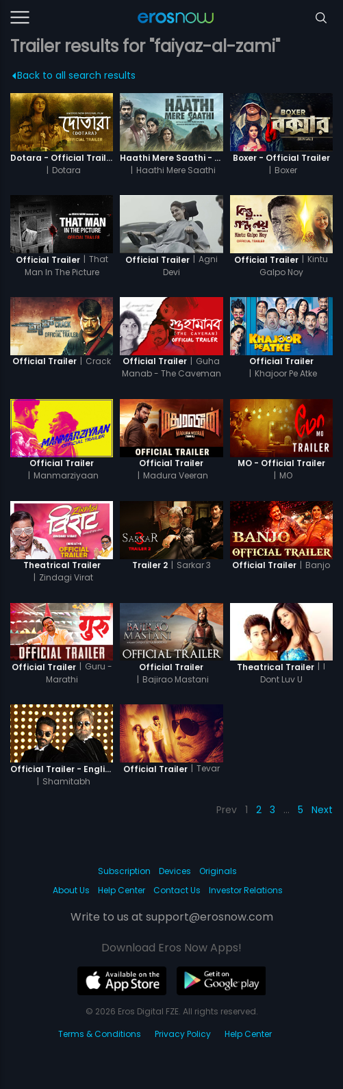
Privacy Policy (183, 1034)
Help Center (121, 890)
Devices (175, 871)
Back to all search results (74, 75)
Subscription (124, 871)
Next (322, 810)
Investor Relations (246, 890)
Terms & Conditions (99, 1034)
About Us (71, 890)
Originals (218, 871)
